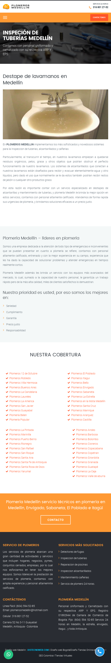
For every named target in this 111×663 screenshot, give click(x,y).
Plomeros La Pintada (20, 430)
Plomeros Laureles (18, 396)
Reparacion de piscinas (74, 564)
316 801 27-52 (100, 7)
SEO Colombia (46, 655)
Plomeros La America (20, 401)
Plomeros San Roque (20, 453)
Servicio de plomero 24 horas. (78, 583)
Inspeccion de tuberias (74, 558)
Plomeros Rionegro (19, 443)
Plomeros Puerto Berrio (21, 439)
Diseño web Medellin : (16, 649)
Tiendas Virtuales (63, 655)
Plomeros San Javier (19, 406)
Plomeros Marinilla (18, 434)
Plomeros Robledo (18, 378)
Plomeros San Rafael (20, 448)
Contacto (55, 520)
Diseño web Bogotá (60, 649)
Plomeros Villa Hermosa (21, 382)
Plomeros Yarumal (18, 471)
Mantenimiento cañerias (75, 577)
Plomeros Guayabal (19, 410)
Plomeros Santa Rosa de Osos (25, 467)
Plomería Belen (16, 415)
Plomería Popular (18, 419)
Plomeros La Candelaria (21, 392)
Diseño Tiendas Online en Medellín (87, 649)
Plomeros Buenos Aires (21, 387)
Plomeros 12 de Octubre (21, 373)
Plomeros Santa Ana (19, 457)
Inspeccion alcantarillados (76, 571)
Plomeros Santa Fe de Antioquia (26, 462)
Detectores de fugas (72, 551)
